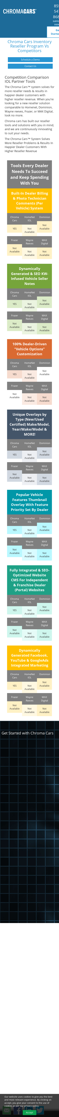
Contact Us (30, 66)
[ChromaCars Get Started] (29, 824)
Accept (29, 1112)
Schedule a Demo (30, 59)
